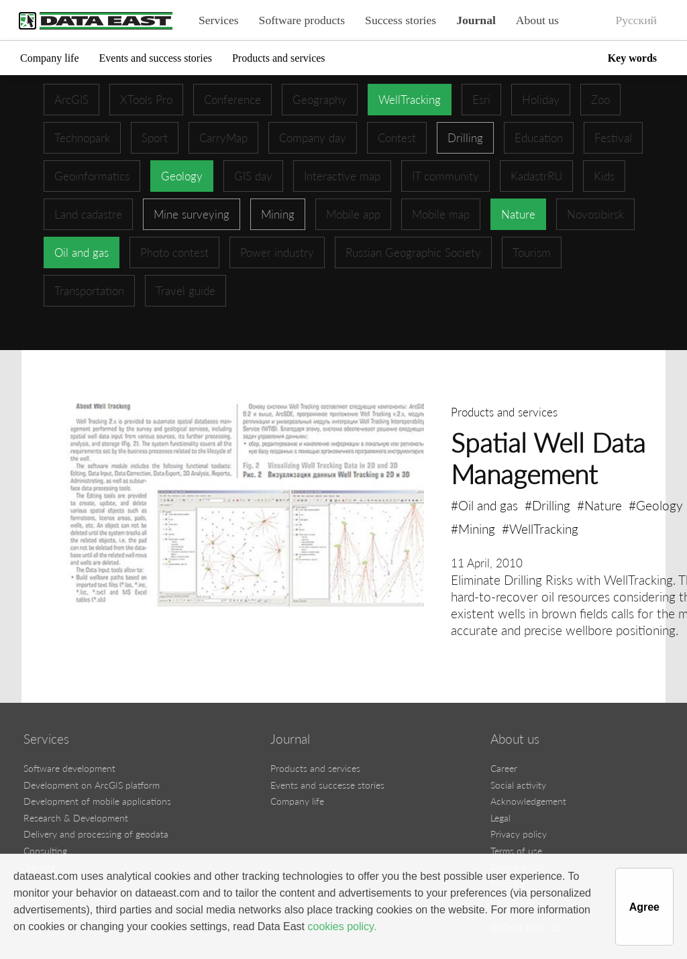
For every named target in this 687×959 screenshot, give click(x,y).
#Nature (599, 505)
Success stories (400, 20)
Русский (636, 20)
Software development (69, 768)
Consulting (45, 850)
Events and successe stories (327, 785)
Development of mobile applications (97, 801)
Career (503, 768)
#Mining (473, 529)
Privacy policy (518, 834)
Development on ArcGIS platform (91, 785)
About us (537, 20)
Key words (632, 58)
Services (219, 20)
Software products (302, 20)
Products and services (278, 58)
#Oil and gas (484, 505)
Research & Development (75, 818)
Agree (644, 907)
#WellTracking (540, 529)
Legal (500, 818)
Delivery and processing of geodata (95, 834)
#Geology (656, 505)
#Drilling (547, 505)
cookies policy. (341, 926)
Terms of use (516, 850)
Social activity (518, 785)
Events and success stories (155, 58)
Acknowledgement (528, 801)
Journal (476, 20)
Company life (49, 58)
